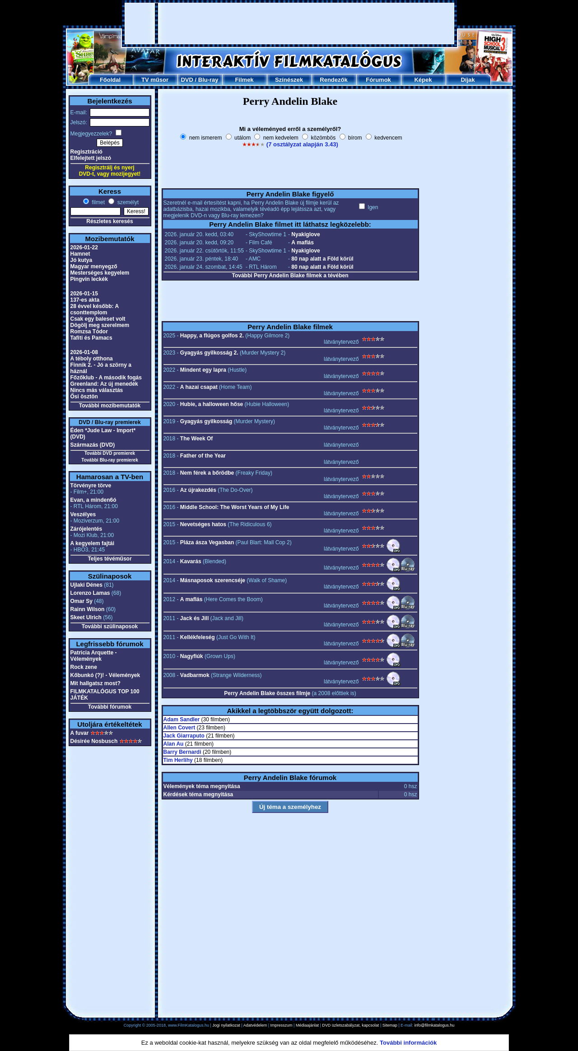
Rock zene (83, 667)
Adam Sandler (181, 719)
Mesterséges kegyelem (100, 273)
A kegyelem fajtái (92, 543)
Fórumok (378, 79)
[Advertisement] (289, 23)
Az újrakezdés (198, 490)
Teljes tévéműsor (109, 559)
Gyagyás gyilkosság (206, 421)
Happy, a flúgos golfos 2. (212, 335)
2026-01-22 (84, 247)
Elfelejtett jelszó (91, 158)
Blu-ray (208, 79)
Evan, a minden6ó (93, 500)
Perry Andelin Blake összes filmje (267, 693)
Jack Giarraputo (184, 736)
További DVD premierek (109, 453)
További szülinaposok (110, 626)
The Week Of (196, 438)
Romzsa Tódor (89, 331)
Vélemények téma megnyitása (201, 786)
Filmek (244, 79)
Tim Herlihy (178, 760)
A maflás (302, 242)
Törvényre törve (91, 485)
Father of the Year (203, 456)
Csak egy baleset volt (98, 319)
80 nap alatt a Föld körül (322, 259)
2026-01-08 (84, 352)
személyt (127, 202)
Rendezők (333, 79)
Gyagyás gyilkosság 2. (209, 353)
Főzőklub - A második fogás (106, 377)
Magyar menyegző (93, 266)
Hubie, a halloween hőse (211, 404)
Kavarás (190, 561)
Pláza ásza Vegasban (207, 542)
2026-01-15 (84, 293)
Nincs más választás (96, 390)
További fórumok (109, 707)
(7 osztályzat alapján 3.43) (302, 144)
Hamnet (80, 254)
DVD (187, 79)
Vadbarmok (195, 675)
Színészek (289, 79)
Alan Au (173, 744)
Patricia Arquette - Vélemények (93, 655)
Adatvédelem (255, 1025)
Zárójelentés (86, 529)
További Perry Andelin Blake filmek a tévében (290, 275)
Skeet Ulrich (86, 617)
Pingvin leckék (89, 279)
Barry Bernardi (182, 752)
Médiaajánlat (307, 1025)
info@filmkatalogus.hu (435, 1025)
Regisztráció (86, 152)
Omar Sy (81, 601)
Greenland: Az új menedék (104, 384)
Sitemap (389, 1025)
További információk (408, 1042)
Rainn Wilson (87, 609)
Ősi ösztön (84, 396)
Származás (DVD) (92, 445)
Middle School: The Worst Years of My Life (234, 507)
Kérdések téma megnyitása (198, 794)
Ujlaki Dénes (86, 585)
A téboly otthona (91, 358)
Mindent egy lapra (203, 370)
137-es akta (85, 300)
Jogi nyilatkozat (226, 1025)
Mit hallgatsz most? (95, 683)
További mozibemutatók (109, 405)
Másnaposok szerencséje (212, 580)
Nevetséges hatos (203, 524)
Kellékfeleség (197, 637)
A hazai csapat (199, 387)
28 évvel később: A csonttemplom (94, 309)
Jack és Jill (194, 618)
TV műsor (154, 79)
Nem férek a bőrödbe (207, 473)
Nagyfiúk (191, 656)
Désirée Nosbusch (94, 741)
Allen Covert (179, 727)
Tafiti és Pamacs (91, 338)
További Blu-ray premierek (109, 460)
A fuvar (79, 733)
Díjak (468, 79)
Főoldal (110, 79)
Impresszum (281, 1025)
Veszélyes (83, 514)
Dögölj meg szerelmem (100, 325)
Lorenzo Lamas (90, 593)
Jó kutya (81, 260)
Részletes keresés (109, 221)
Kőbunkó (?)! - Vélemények (105, 675)
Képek (423, 79)
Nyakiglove (305, 234)
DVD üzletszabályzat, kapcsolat (350, 1025)
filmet (97, 202)
